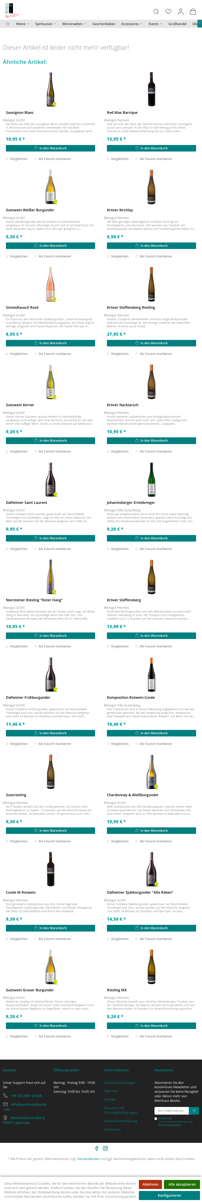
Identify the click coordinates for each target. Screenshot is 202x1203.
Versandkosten (88, 1159)
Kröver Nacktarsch (122, 404)
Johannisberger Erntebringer (131, 502)
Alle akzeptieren (182, 1184)
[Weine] (22, 24)
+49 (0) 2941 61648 (26, 1095)
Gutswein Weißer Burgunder (30, 210)
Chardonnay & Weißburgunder (133, 794)
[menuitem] (156, 11)
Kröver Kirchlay (120, 210)
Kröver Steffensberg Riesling (131, 307)
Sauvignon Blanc (20, 112)
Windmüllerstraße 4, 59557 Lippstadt (24, 1120)
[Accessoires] (132, 24)
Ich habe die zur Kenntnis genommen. (175, 1122)
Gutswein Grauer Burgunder (30, 990)
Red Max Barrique (122, 112)
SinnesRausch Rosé (22, 307)
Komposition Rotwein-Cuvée (131, 697)
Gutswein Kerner (20, 404)
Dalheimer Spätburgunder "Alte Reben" (140, 892)
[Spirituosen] (45, 24)
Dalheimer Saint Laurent (26, 502)
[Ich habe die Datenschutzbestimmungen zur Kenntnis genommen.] (155, 1118)
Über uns (111, 1091)
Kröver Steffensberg (124, 600)
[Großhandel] (177, 24)
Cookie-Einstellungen (119, 1082)
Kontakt (110, 1099)
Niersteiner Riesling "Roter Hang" (34, 600)
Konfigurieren (169, 1195)
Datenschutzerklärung (120, 1121)
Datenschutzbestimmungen (173, 1121)
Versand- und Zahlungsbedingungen (120, 1110)
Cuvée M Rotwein (21, 892)
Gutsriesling (16, 794)
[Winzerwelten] (74, 24)
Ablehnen (150, 1184)
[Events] (156, 24)
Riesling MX (117, 990)
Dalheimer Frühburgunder (28, 697)
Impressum (112, 1129)
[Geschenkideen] (104, 24)
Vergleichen (17, 159)
